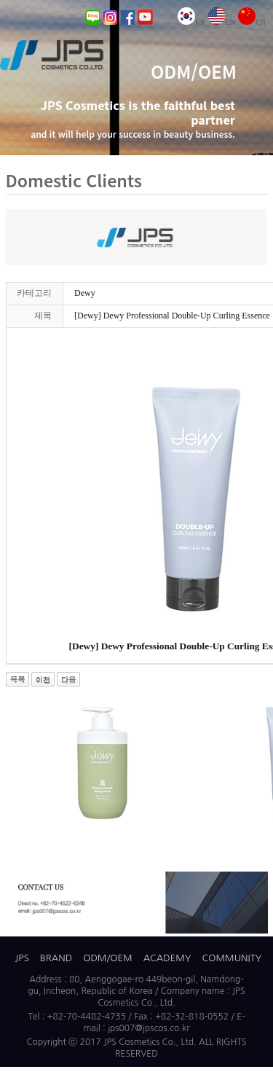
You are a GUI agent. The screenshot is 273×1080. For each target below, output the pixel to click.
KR (191, 22)
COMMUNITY (232, 958)
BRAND (56, 958)
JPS (22, 958)
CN (252, 22)
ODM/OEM (107, 958)
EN (221, 22)
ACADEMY (167, 958)
